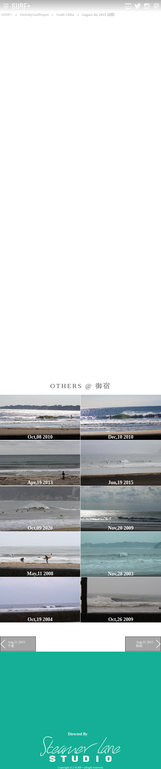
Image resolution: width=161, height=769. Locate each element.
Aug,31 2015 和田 (144, 644)
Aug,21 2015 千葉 (16, 644)
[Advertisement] (80, 690)
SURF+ (6, 14)
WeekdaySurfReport (34, 14)
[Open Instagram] (147, 6)
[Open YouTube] (128, 6)
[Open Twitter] (137, 6)
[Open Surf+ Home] (22, 6)
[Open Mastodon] (156, 6)
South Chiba (65, 14)
